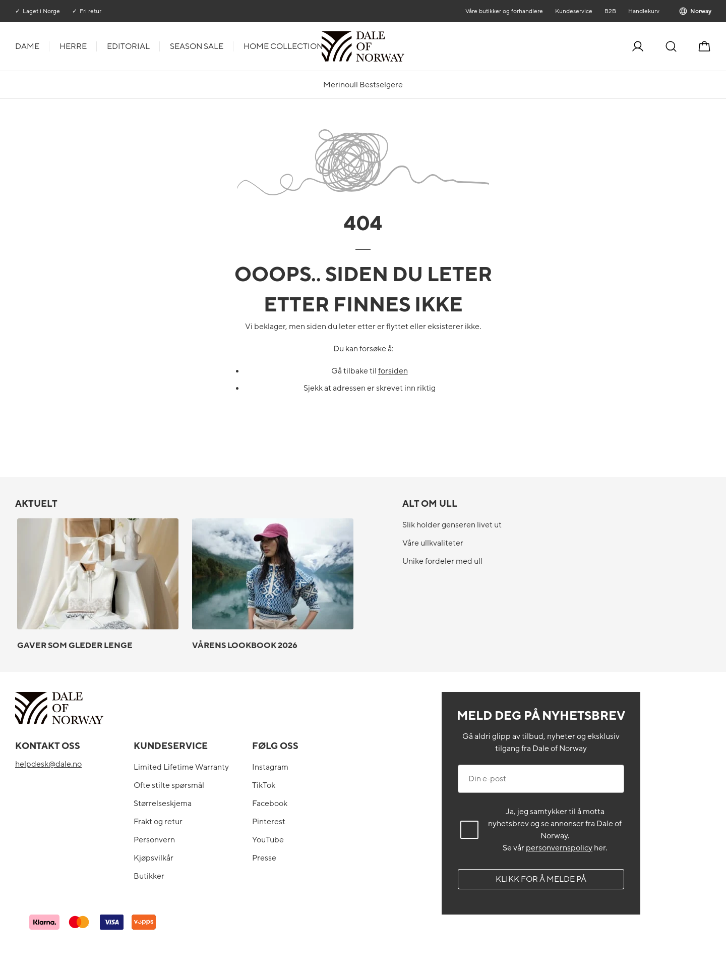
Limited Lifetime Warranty (181, 767)
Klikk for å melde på (541, 879)
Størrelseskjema (163, 803)
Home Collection (283, 46)
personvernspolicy (559, 847)
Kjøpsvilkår (153, 858)
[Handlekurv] (704, 46)
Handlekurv (643, 11)
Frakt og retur (158, 821)
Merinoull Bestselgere (363, 84)
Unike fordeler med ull (442, 561)
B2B (610, 11)
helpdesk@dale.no (48, 764)
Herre (73, 46)
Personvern (154, 839)
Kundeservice (573, 11)
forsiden (393, 371)
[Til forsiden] (403, 46)
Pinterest (268, 821)
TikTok (263, 785)
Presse (264, 858)
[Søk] (671, 46)
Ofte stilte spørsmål (169, 785)
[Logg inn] (637, 46)
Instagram (270, 767)
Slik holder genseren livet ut (452, 524)
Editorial (128, 46)
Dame (27, 46)
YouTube (268, 839)
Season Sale (196, 46)
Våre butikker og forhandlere (503, 11)
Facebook (269, 803)
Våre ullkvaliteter (432, 543)
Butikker (149, 876)
